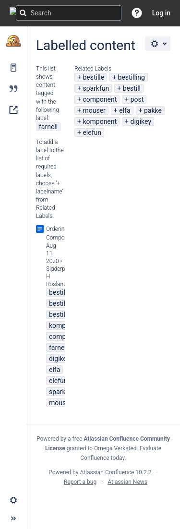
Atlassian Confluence (107, 472)
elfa (124, 110)
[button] (136, 13)
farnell (48, 127)
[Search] (23, 13)
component (100, 99)
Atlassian (103, 503)
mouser (94, 110)
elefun (92, 132)
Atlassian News (127, 482)
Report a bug (80, 482)
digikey (141, 121)
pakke (153, 110)
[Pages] (13, 68)
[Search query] (68, 13)
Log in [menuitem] (161, 13)
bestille (93, 77)
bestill (132, 88)
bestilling (131, 77)
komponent (100, 121)
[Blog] (13, 89)
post (137, 99)
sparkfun (96, 88)
